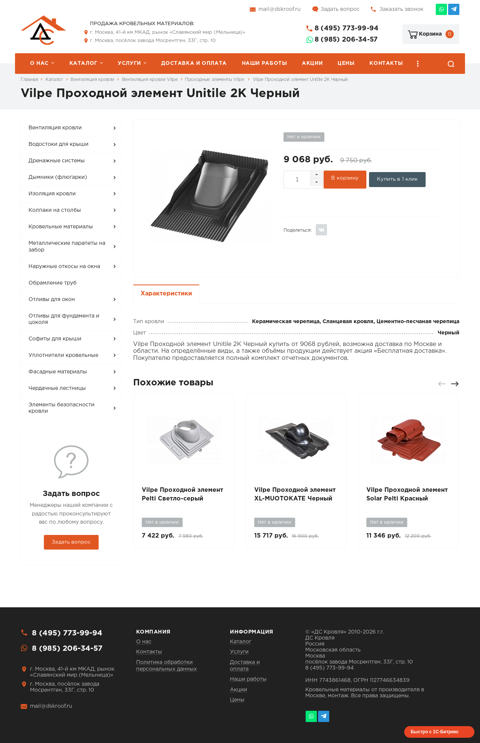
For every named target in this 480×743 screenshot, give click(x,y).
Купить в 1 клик (398, 176)
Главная (29, 80)
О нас (39, 63)
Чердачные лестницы (57, 388)
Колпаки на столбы (54, 210)
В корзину (345, 176)
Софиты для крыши (54, 339)
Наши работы (264, 63)
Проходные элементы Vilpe (215, 80)
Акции (312, 63)
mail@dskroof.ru (279, 9)
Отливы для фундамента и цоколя (63, 319)
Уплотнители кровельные (63, 355)
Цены (346, 63)
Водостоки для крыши (58, 144)
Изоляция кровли (52, 194)
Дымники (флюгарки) (57, 177)
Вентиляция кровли (92, 80)
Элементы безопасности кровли (61, 408)
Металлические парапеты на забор (66, 246)
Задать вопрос (340, 9)
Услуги (129, 63)
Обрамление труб (52, 283)
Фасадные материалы (57, 372)
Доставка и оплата (193, 63)
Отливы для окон (51, 299)
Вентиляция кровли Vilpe (150, 80)
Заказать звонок (401, 9)
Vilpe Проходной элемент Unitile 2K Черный (300, 80)
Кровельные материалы (60, 227)
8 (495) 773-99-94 (346, 28)
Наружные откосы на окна (64, 266)
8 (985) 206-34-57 (346, 40)
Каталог (83, 63)
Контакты (386, 63)
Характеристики (166, 291)
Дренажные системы (56, 161)
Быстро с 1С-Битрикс (435, 731)
